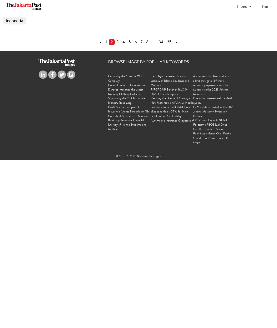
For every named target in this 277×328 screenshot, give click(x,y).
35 (169, 211)
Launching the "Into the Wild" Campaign (126, 247)
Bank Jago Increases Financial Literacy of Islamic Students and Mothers (127, 294)
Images (242, 6)
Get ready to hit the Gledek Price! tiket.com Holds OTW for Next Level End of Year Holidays (171, 280)
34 (161, 211)
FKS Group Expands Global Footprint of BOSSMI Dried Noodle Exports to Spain (210, 294)
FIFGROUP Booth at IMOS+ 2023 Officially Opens (169, 260)
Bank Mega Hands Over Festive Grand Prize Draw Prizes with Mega (212, 307)
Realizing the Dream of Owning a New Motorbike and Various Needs (172, 269)
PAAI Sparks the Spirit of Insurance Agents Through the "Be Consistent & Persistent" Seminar (128, 280)
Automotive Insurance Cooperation (172, 289)
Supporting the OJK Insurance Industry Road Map (126, 269)
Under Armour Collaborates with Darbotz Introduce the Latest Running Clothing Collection (127, 258)
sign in (266, 6)
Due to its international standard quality (212, 269)
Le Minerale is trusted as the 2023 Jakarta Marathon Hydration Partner (213, 280)
